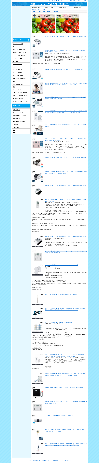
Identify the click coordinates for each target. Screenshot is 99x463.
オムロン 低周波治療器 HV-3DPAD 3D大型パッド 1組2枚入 (59, 322)
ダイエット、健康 (17, 58)
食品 (14, 67)
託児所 (14, 132)
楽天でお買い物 (53, 0)
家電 (44, 9)
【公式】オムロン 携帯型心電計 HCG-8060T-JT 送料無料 (59, 415)
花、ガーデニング (17, 69)
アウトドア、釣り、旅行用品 (20, 92)
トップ (46, 0)
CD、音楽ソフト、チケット (20, 84)
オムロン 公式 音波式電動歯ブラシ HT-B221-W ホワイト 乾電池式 (61, 294)
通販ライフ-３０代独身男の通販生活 (49, 4)
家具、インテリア (17, 72)
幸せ (14, 130)
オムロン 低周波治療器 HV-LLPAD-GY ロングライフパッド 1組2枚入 (61, 265)
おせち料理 (15, 124)
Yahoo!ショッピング (63, 0)
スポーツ (15, 81)
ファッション (16, 46)
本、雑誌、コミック (18, 98)
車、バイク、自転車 (18, 44)
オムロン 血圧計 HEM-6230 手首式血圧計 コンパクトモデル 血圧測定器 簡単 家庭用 (65, 236)
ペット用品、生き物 (18, 75)
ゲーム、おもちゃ (17, 89)
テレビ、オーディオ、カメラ (20, 95)
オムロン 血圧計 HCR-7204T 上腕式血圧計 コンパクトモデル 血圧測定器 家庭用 (64, 69)
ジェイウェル (16, 127)
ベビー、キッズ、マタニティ (20, 52)
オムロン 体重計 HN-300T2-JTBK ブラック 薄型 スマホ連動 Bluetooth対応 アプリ (65, 387)
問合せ (85, 0)
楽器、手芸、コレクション (19, 78)
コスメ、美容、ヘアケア (19, 55)
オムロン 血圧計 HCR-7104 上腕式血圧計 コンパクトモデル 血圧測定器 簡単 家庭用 (65, 36)
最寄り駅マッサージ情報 (19, 121)
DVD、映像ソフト (17, 64)
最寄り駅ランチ (16, 118)
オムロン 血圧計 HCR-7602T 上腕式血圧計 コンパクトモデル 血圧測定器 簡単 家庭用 (65, 157)
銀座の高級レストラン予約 (76, 0)
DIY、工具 (15, 61)
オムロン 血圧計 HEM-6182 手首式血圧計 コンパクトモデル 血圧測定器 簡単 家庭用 (65, 185)
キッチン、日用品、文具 (19, 49)
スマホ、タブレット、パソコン (20, 101)
